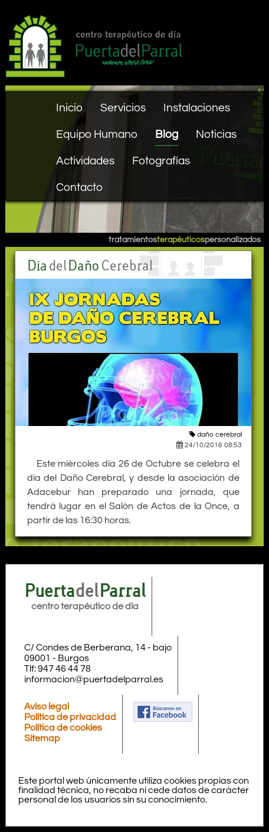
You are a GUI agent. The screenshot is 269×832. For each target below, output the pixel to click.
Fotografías (161, 161)
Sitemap (42, 738)
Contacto (79, 187)
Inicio (69, 108)
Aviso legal (46, 706)
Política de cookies (63, 727)
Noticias (216, 134)
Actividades (85, 161)
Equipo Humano (96, 134)
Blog (166, 134)
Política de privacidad (70, 717)
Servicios (123, 108)
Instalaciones (196, 108)
